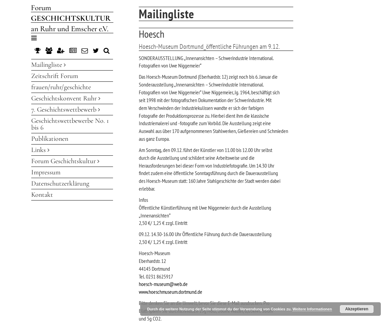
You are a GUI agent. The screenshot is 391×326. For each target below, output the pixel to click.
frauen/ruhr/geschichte (61, 87)
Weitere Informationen (312, 309)
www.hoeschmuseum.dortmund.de (170, 291)
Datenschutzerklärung (60, 183)
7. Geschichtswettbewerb (65, 110)
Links (40, 150)
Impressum (45, 172)
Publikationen (49, 139)
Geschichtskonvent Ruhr (65, 98)
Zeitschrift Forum (54, 76)
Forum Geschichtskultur (65, 161)
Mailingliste (48, 65)
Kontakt (42, 195)
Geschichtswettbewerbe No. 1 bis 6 (70, 124)
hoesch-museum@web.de (163, 284)
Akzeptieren (356, 309)
